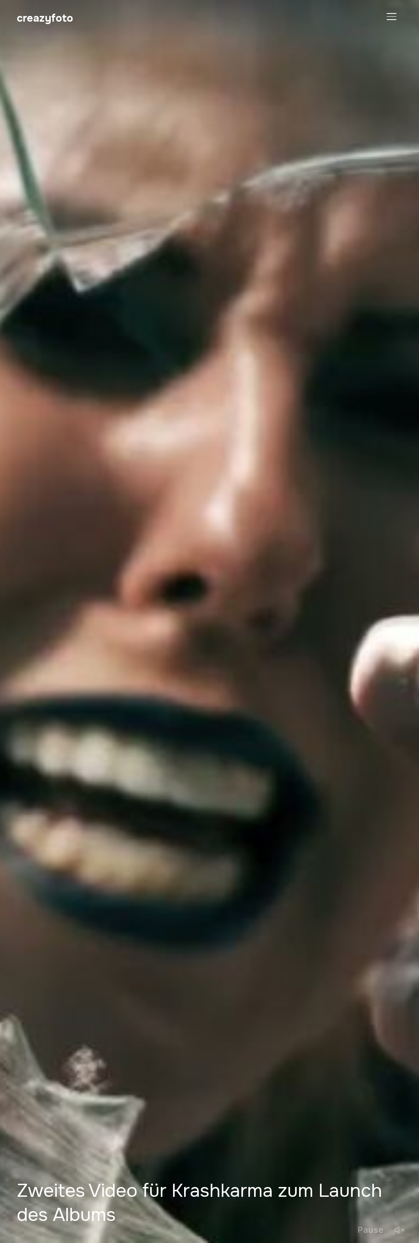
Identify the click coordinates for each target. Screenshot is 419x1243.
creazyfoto (45, 18)
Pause (371, 1230)
